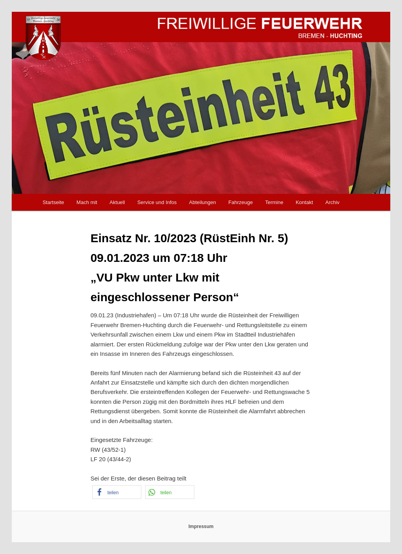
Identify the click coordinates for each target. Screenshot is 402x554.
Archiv (332, 202)
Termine (274, 202)
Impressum (201, 526)
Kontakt (304, 202)
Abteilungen (202, 202)
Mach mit (87, 202)
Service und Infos (157, 202)
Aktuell (117, 202)
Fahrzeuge (240, 202)
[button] (116, 492)
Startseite (53, 202)
